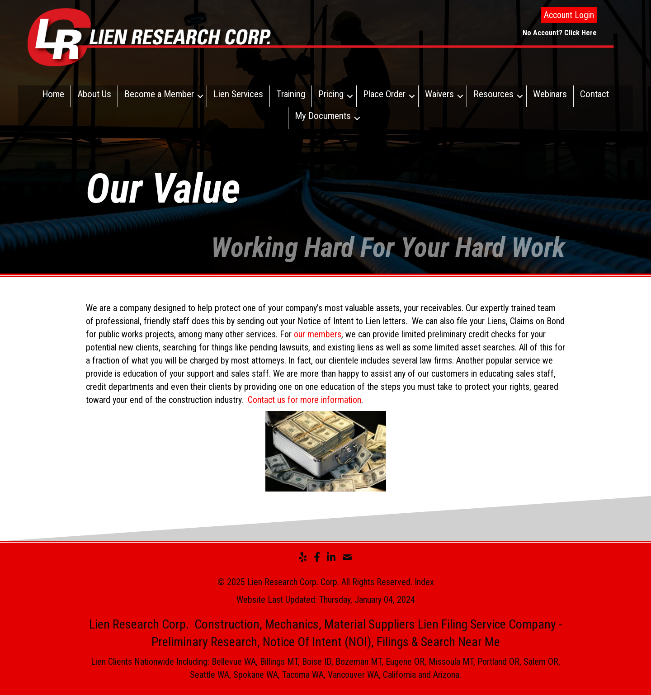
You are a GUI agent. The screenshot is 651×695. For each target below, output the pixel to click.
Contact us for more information (304, 399)
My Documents (323, 115)
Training (290, 94)
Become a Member (159, 94)
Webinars (550, 94)
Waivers (439, 94)
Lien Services (238, 94)
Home (53, 94)
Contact (594, 94)
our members (317, 334)
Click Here (580, 32)
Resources (493, 94)
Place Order (384, 94)
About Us (94, 94)
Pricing (331, 94)
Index (424, 582)
